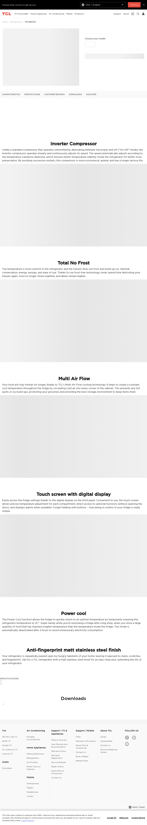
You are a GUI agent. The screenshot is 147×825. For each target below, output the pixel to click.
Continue (134, 5)
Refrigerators (16, 22)
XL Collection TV (10, 749)
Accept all (111, 818)
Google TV (7, 745)
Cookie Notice (27, 820)
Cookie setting (138, 818)
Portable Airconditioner (33, 738)
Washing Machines (35, 754)
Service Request (58, 762)
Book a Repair (82, 756)
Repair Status (57, 766)
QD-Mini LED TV (9, 737)
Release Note (82, 761)
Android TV (7, 754)
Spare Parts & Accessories (57, 772)
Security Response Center (108, 750)
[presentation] (41, 57)
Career (103, 737)
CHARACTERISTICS (11, 94)
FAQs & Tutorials (59, 740)
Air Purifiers (32, 762)
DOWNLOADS (75, 94)
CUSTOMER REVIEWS (54, 94)
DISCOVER (91, 94)
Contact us (105, 745)
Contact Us (56, 777)
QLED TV (6, 741)
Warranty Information (86, 741)
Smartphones (33, 783)
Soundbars (7, 768)
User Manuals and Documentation (59, 745)
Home (5, 22)
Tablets (30, 788)
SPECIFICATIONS (32, 94)
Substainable (106, 741)
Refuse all (123, 818)
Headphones (32, 792)
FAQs (78, 737)
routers (30, 796)
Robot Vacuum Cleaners (33, 767)
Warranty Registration (57, 756)
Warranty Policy (58, 751)
